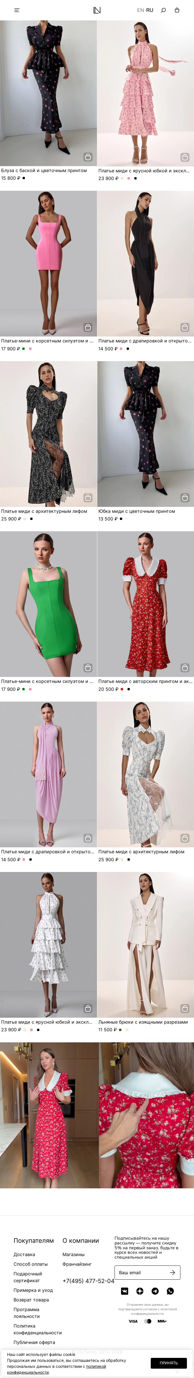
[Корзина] (177, 10)
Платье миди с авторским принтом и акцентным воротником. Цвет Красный (122, 689)
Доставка (24, 1254)
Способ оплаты (31, 1264)
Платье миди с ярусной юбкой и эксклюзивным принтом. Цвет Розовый (129, 178)
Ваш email (130, 1272)
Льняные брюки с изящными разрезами (143, 1022)
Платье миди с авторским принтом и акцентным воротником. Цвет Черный (129, 689)
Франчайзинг (77, 1264)
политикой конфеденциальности (154, 1311)
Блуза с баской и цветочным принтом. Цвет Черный (24, 178)
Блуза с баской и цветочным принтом (44, 170)
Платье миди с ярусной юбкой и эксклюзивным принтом (65, 1022)
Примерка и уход (33, 1290)
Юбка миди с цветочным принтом (136, 511)
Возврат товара (31, 1300)
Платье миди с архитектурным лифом (44, 511)
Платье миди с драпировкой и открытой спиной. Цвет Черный (128, 349)
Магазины (73, 1254)
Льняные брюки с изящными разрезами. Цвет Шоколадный (120, 1030)
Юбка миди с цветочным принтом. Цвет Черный (121, 519)
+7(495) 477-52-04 (88, 1281)
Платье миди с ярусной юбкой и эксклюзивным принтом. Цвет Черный (136, 178)
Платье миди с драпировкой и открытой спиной (56, 851)
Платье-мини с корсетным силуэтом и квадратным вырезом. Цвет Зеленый (24, 349)
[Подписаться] (172, 1272)
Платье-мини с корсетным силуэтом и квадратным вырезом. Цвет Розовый (30, 349)
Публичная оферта (34, 1342)
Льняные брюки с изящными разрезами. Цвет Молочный (127, 1030)
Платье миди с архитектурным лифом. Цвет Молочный (25, 519)
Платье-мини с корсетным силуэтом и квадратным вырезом (69, 341)
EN (140, 10)
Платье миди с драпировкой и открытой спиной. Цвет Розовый (121, 349)
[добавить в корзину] (87, 157)
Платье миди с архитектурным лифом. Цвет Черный (32, 519)
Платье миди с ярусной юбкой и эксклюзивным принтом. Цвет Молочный (122, 178)
